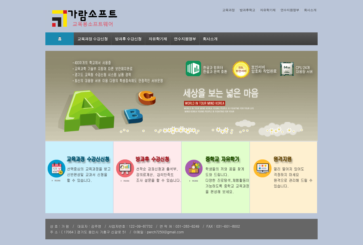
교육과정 (228, 10)
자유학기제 (268, 10)
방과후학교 (247, 10)
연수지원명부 (289, 10)
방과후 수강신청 (128, 39)
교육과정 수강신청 (92, 39)
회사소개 (310, 10)
